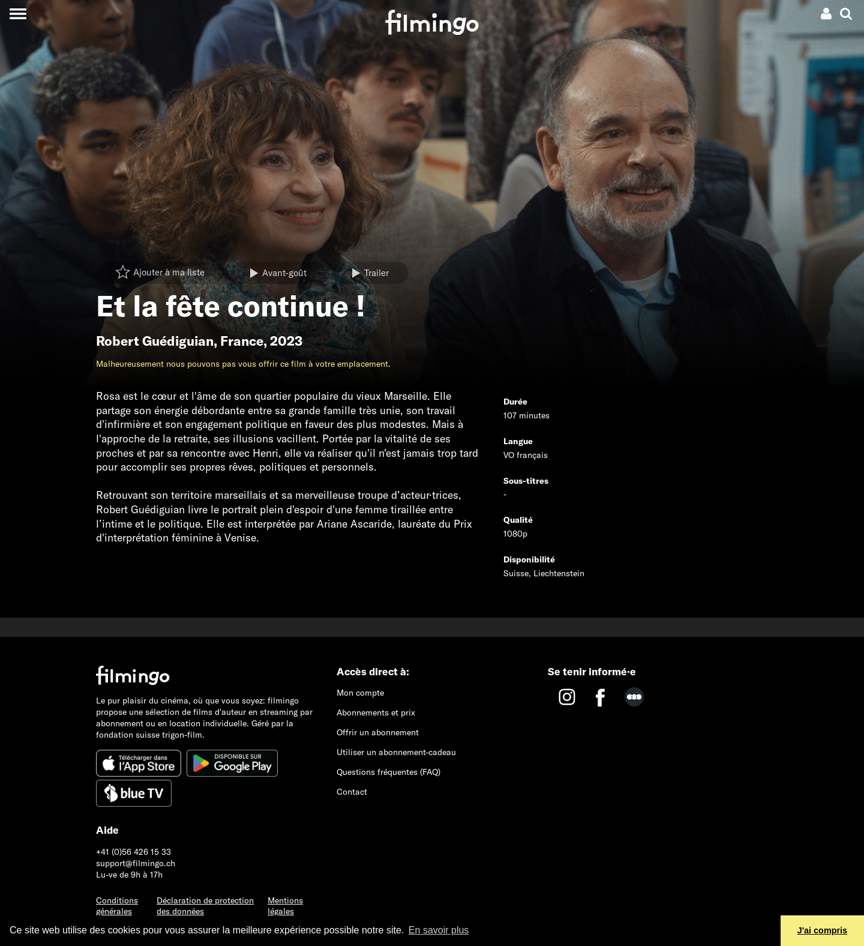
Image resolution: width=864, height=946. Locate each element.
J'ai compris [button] (822, 930)
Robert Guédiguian (155, 341)
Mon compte (360, 692)
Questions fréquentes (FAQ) (388, 772)
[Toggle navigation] (17, 13)
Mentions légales (285, 906)
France (241, 341)
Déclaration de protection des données (205, 906)
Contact (352, 791)
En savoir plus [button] (439, 930)
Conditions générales (117, 906)
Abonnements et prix (376, 712)
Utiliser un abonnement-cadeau (396, 752)
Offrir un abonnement (378, 732)
